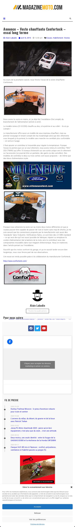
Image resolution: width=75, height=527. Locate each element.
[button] (71, 487)
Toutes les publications (37, 311)
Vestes (67, 38)
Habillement (58, 38)
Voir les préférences (37, 519)
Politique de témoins (38, 524)
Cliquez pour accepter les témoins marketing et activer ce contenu (37, 364)
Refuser (37, 513)
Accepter (37, 507)
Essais (49, 38)
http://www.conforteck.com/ (15, 261)
